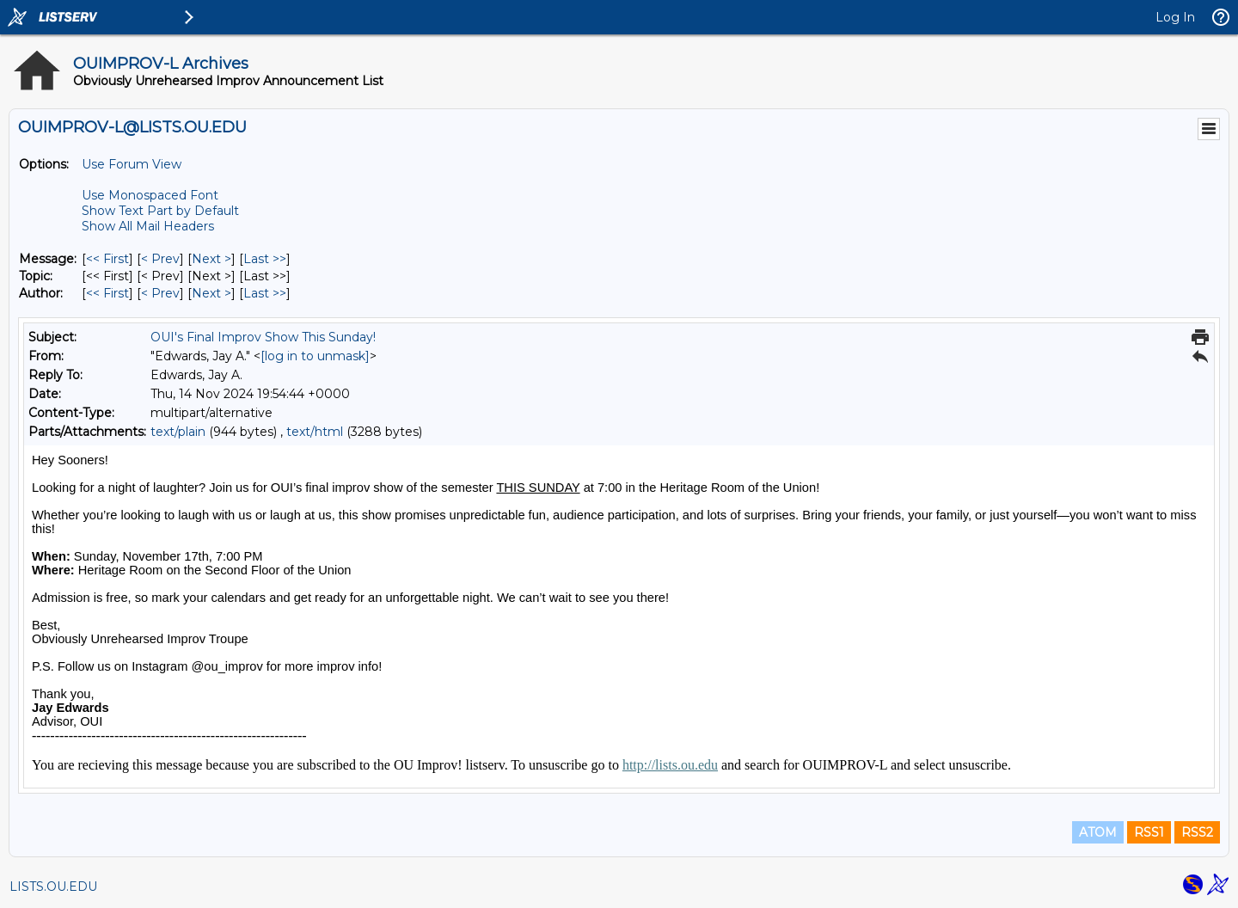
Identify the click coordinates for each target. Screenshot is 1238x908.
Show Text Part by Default (160, 210)
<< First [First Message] (107, 259)
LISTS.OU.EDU (53, 886)
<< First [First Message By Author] (107, 293)
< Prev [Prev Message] (160, 259)
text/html (314, 431)
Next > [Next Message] (211, 259)
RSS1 (1149, 832)
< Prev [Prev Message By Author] (160, 293)
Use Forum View (131, 164)
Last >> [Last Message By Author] (264, 293)
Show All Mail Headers (148, 226)
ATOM (1098, 832)
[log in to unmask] (315, 356)
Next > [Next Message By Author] (211, 293)
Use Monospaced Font (150, 195)
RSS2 (1197, 832)
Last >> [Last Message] (264, 259)
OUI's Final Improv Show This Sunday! (263, 337)
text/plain (177, 431)
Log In (1175, 17)
